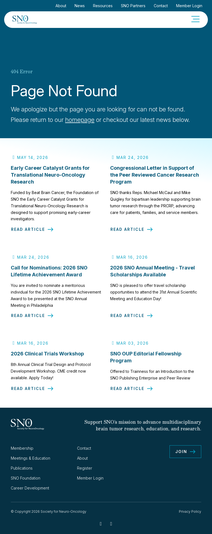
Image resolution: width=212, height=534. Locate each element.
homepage (79, 119)
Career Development (30, 488)
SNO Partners (133, 5)
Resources (103, 5)
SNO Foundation (25, 478)
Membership (22, 448)
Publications (22, 468)
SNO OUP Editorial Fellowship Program (145, 360)
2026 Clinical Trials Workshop (47, 357)
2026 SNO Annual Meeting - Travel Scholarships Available (152, 274)
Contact (161, 5)
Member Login (189, 5)
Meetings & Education (30, 458)
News (80, 5)
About (60, 5)
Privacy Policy (190, 511)
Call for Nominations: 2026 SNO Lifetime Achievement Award (49, 274)
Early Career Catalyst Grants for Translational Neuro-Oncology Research (50, 175)
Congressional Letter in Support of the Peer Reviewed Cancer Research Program (154, 175)
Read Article (28, 229)
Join (181, 451)
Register (84, 468)
